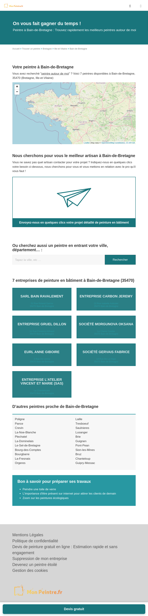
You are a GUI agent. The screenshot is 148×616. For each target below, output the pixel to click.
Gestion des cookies (30, 570)
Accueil (16, 48)
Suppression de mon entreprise (39, 558)
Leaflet (86, 143)
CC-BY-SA (130, 143)
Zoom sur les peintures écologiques (46, 498)
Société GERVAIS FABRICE (106, 352)
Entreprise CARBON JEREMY (106, 296)
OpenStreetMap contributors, (113, 143)
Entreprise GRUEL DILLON (42, 324)
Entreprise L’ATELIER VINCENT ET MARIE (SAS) (42, 381)
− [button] (17, 92)
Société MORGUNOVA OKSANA (106, 324)
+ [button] (17, 87)
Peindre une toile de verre (39, 489)
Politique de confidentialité (35, 541)
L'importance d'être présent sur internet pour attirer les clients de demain (69, 493)
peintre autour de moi (55, 73)
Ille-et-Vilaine (60, 48)
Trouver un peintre (31, 48)
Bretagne (47, 48)
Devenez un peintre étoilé (34, 564)
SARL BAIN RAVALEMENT (42, 296)
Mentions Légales (27, 535)
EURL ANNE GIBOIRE (42, 352)
